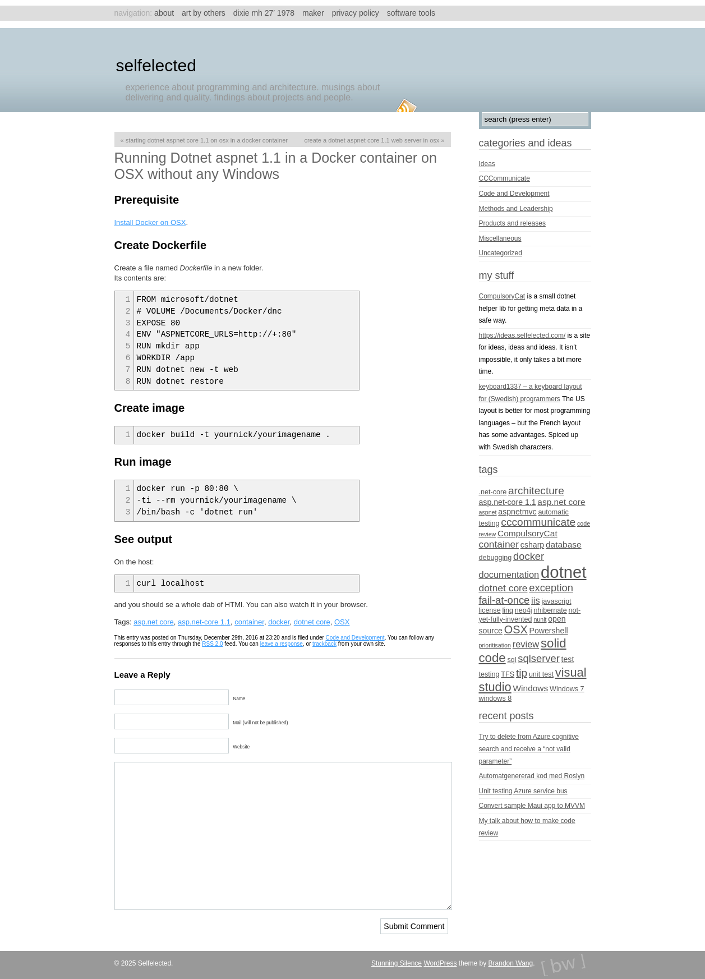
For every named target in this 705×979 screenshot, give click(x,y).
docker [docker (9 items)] (528, 556)
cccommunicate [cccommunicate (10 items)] (538, 522)
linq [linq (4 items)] (507, 610)
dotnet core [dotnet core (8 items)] (503, 588)
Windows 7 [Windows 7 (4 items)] (567, 689)
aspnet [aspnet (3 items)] (488, 512)
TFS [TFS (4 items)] (507, 674)
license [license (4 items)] (490, 610)
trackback (324, 644)
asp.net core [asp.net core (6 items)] (561, 502)
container (249, 622)
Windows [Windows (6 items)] (531, 688)
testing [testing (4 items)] (489, 674)
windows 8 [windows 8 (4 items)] (495, 698)
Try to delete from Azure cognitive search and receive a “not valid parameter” (529, 749)
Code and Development (355, 638)
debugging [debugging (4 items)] (495, 558)
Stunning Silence (396, 963)
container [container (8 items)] (499, 544)
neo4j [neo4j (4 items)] (523, 610)
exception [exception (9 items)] (551, 588)
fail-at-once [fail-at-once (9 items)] (504, 600)
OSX (341, 622)
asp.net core (153, 622)
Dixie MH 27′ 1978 (263, 12)
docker (278, 622)
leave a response (281, 644)
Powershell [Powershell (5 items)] (548, 630)
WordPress (440, 963)
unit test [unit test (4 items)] (541, 674)
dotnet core (312, 622)
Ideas (487, 164)
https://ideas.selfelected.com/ (522, 335)
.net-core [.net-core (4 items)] (493, 492)
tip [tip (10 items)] (521, 673)
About (164, 12)
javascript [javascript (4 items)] (556, 601)
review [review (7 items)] (526, 644)
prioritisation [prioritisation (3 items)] (495, 645)
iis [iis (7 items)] (535, 600)
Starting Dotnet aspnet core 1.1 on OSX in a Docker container (207, 140)
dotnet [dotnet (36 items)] (564, 572)
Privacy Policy (355, 12)
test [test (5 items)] (567, 659)
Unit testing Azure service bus (523, 791)
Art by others (203, 12)
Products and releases (512, 223)
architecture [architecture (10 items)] (536, 491)
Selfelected (156, 65)
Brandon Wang (511, 963)
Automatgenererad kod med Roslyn (532, 776)
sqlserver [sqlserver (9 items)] (538, 658)
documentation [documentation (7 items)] (509, 574)
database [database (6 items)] (564, 544)
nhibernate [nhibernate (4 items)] (549, 610)
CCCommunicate (504, 178)
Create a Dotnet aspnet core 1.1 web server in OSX (371, 140)
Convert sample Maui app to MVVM (532, 806)
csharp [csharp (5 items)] (532, 544)
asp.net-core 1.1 (204, 622)
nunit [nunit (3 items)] (539, 619)
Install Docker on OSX (150, 222)
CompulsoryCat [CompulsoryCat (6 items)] (527, 533)
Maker (313, 12)
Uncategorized (500, 253)
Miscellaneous (500, 238)
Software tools (411, 12)
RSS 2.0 (212, 644)
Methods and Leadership (516, 209)
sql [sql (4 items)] (511, 660)
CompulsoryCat (502, 296)
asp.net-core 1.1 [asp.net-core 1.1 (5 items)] (507, 502)
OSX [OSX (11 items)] (516, 629)
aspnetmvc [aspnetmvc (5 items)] (517, 511)
